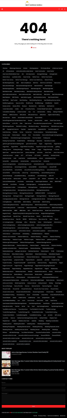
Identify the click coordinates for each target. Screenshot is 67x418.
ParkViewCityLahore (33, 251)
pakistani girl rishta (52, 239)
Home (33, 47)
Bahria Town (36, 77)
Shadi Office (44, 294)
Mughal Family (7, 213)
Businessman (32, 106)
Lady (15, 158)
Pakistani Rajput (34, 245)
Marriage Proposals (54, 196)
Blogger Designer (18, 412)
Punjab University (7, 263)
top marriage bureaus (43, 306)
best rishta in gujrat (26, 97)
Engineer (23, 129)
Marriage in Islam (18, 196)
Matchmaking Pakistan (41, 204)
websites (34, 321)
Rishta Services (50, 280)
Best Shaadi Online (53, 97)
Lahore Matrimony (7, 167)
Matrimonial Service (44, 207)
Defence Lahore (13, 114)
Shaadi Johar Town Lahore (41, 289)
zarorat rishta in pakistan (23, 344)
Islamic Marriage (30, 152)
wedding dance (7, 323)
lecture (44, 178)
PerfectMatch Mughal (54, 254)
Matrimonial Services (57, 207)
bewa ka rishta (20, 103)
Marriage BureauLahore (43, 190)
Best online (47, 94)
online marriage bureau (9, 225)
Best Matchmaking (19, 91)
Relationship (54, 268)
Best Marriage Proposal (22, 88)
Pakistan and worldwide (9, 236)
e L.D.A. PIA (15, 123)
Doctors (30, 120)
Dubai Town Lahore (55, 120)
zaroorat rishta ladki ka (56, 341)
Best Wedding (23, 100)
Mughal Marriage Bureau (47, 213)
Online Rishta (47, 228)
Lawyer (25, 178)
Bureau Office (16, 106)
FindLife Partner (21, 141)
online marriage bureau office (44, 225)
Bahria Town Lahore (8, 80)
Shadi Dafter (35, 294)
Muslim (38, 216)
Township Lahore (22, 309)
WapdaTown (6, 321)
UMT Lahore (58, 315)
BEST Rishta (15, 97)
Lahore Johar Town (36, 161)
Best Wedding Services (36, 100)
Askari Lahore (6, 77)
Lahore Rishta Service (52, 170)
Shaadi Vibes (50, 292)
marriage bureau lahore (9, 190)
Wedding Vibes (46, 329)
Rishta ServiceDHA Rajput (37, 280)
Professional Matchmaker (48, 257)
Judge (16, 155)
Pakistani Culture (40, 239)
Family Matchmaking (51, 132)
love (61, 178)
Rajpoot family (53, 263)
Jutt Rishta (46, 155)
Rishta (51, 271)
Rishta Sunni (60, 280)
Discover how (6, 117)
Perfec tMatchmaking (17, 254)
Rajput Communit (7, 265)
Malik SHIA (5, 184)
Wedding (41, 321)
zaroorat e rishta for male (9, 335)
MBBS (15, 210)
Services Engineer (47, 286)
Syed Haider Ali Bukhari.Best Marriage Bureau (15, 303)
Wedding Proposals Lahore (52, 326)
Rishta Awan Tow (7, 274)
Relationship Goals (21, 271)
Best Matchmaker (7, 91)
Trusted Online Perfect (8, 315)
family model (6, 135)
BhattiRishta (49, 103)
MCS (29, 210)
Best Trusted (14, 100)
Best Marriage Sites (48, 88)
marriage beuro (22, 187)
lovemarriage (29, 181)
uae (44, 315)
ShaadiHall (59, 292)
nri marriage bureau (8, 222)
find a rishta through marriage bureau (52, 135)
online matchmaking (23, 228)
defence (5, 114)
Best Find (35, 82)
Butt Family (42, 106)
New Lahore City (43, 219)
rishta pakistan (48, 274)
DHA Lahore (23, 114)
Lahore (41, 158)
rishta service (24, 280)
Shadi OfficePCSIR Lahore (57, 294)
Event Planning (6, 132)
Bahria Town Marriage (21, 80)
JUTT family (37, 155)
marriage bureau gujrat (46, 187)
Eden (21, 123)
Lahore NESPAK (32, 167)
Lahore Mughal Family (20, 167)
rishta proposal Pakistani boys (50, 277)
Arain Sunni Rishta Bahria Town (11, 74)
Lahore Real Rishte (7, 170)
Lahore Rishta (18, 170)
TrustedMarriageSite (21, 315)
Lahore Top (25, 172)
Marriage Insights (29, 196)
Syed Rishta (46, 303)
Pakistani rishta (45, 245)
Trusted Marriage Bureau (9, 312)
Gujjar (40, 143)
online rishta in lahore (24, 231)
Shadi (28, 294)
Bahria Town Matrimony (36, 80)
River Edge (58, 283)
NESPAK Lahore (32, 219)
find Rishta (5, 138)
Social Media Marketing (9, 300)
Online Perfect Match (36, 228)
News (51, 219)
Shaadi (56, 286)
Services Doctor (36, 286)
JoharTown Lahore (8, 155)
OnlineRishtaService (37, 233)
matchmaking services (9, 207)
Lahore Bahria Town (50, 158)
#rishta (25, 68)
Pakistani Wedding (55, 236)
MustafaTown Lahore (8, 219)
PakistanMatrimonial (47, 248)
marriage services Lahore (38, 199)
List (57, 178)
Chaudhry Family (30, 109)
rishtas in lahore (31, 283)
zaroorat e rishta (56, 332)
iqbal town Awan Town (17, 152)
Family (21, 132)
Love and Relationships (9, 181)
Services (27, 286)
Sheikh (14, 297)
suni (19, 300)
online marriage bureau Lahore (26, 225)
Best (17, 82)
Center (16, 109)
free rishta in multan (49, 141)
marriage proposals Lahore (10, 199)
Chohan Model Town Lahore (44, 109)
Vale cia (12, 318)
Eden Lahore (28, 123)
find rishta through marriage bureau (20, 138)
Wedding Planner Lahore (23, 326)
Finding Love (46, 138)
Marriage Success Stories (54, 199)
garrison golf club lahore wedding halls (13, 143)
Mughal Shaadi (7, 216)
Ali (3, 71)
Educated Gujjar (58, 123)
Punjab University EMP (19, 263)
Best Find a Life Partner (46, 82)
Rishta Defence (18, 274)
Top (28, 306)
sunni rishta (40, 300)
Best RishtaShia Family (40, 97)
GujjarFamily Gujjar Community (44, 146)
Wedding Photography (9, 326)
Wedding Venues (35, 329)
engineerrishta (42, 129)
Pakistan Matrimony (23, 236)
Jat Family (39, 152)
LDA (39, 178)
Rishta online (38, 274)
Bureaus (24, 106)
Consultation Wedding (9, 112)
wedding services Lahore (21, 329)
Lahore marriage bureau (9, 164)
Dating (49, 112)
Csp (29, 112)
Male (51, 181)
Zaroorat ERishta (45, 335)
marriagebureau (7, 202)
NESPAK (25, 219)
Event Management (53, 129)
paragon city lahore (20, 251)
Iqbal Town (6, 152)
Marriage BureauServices (26, 193)
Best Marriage (48, 85)
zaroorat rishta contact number (11, 338)
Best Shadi (5, 100)
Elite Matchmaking (34, 126)
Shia (38, 297)
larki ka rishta (17, 178)
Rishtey (51, 283)
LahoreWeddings (41, 175)
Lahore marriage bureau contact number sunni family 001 (30, 352)
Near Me (18, 219)
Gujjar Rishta (14, 146)
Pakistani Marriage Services (43, 242)
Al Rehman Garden (57, 68)
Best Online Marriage (57, 94)
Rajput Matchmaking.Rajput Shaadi (45, 265)
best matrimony (37, 94)
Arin (23, 74)
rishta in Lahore (29, 274)
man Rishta (13, 184)
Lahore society (16, 172)
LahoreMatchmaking (20, 175)
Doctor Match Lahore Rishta (25, 117)
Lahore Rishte (6, 172)
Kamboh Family (55, 155)
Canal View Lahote (8, 109)
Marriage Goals (7, 196)
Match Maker (17, 202)
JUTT (22, 155)
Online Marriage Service (9, 228)
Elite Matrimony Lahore (57, 126)
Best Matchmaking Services (34, 91)
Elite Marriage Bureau (8, 126)
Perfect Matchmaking (40, 254)
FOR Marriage (30, 141)
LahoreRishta (31, 175)
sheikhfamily (31, 297)
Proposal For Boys (7, 260)
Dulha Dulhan (6, 123)
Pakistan (47, 233)
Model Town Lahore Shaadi (52, 210)
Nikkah (56, 219)
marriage (21, 184)
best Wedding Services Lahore (52, 100)
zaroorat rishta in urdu (25, 341)
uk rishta (50, 315)
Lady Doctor (22, 158)
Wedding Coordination (52, 321)
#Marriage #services (15, 68)
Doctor (14, 117)
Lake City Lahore (7, 178)
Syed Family (53, 300)
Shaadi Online (54, 289)
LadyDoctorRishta (32, 158)
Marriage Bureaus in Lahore (10, 193)
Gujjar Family (48, 143)
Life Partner (51, 178)
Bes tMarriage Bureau (8, 82)
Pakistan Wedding (36, 236)
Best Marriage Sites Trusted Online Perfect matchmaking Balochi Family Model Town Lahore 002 (38, 362)
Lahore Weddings (7, 175)
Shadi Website (6, 297)
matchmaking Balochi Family (11, 204)
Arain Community (40, 71)
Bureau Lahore (6, 106)
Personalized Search (19, 257)
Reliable (30, 271)
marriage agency (31, 184)
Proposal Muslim (30, 260)
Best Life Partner (38, 85)
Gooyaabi (34, 412)
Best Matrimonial (48, 91)
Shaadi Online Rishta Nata (23, 292)
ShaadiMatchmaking (8, 294)
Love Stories (20, 181)
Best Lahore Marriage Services (24, 85)
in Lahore (56, 149)
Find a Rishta (36, 135)
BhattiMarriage (39, 103)
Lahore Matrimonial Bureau (53, 164)
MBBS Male (22, 210)
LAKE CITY (51, 175)
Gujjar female (57, 143)
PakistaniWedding (35, 248)
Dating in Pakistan (58, 112)
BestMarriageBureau (8, 103)
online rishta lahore (53, 231)
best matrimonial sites (25, 94)
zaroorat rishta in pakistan (10, 341)
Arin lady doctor (30, 74)
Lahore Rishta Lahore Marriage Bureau (34, 170)
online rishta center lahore (9, 231)
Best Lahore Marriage (8, 85)
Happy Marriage (47, 149)
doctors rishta (38, 120)
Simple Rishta (46, 297)
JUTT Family (29, 155)
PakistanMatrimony (8, 251)
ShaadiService (21, 294)
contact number (21, 112)
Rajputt (47, 268)
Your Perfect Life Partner (27, 332)
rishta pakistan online (8, 277)
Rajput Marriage (28, 265)
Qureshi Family (31, 263)
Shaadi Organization (38, 292)
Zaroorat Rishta (56, 335)
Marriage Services (24, 199)
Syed (46, 300)
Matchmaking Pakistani (56, 204)
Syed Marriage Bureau (35, 303)
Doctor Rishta (38, 117)
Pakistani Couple (17, 239)
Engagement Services (13, 129)
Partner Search (45, 251)
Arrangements (53, 74)
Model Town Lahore (38, 210)
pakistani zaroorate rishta (9, 248)
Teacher (17, 306)
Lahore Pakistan (43, 167)
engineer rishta (32, 129)
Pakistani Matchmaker (9, 245)
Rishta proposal (21, 277)
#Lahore (5, 68)
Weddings (55, 329)
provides (47, 260)
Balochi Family (49, 80)
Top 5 (33, 306)
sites (53, 297)
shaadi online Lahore (8, 292)
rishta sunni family (8, 283)
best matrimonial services (10, 94)
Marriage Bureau (32, 187)
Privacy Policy (42, 416)
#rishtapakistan (34, 68)
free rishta (39, 141)
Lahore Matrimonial (39, 164)
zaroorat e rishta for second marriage (28, 335)
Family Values (16, 135)
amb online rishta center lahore (24, 71)
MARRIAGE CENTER (40, 193)
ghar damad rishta (31, 143)
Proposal (60, 257)
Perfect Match (29, 254)
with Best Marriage (14, 332)
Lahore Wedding (34, 172)
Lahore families (25, 161)
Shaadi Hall (16, 289)
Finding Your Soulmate (9, 141)
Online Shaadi (16, 233)
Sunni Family (30, 300)
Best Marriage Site (36, 88)
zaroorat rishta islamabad (40, 341)
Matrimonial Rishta (32, 207)
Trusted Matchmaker (37, 312)
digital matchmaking (54, 114)
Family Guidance (38, 132)
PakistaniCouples (23, 248)
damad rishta (41, 112)
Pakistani (45, 236)
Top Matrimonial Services (9, 309)
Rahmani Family (42, 263)
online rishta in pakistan (39, 231)
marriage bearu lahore (44, 184)
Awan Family (26, 77)
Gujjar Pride (6, 146)
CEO (22, 109)
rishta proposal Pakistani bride (11, 280)
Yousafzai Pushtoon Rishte (43, 332)
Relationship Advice (8, 271)
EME (4, 129)
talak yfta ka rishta (8, 306)
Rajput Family (18, 265)
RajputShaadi (38, 268)
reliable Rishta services (41, 271)
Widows (5, 332)
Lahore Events (14, 161)
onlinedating (25, 233)
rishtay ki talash (42, 283)
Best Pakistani (6, 97)
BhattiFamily (29, 103)
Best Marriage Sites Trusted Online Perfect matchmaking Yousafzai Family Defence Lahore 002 (38, 371)
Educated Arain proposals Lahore (42, 123)
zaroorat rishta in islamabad (43, 338)
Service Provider (18, 286)
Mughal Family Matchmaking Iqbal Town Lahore (26, 213)
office (25, 222)
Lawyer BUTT (32, 178)
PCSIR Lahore (60, 251)
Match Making (27, 202)
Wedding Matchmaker (44, 323)
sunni (23, 300)
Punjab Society (55, 260)
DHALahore (43, 114)
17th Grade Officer (45, 68)
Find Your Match (37, 138)
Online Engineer (48, 222)
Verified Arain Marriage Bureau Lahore (27, 318)
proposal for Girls (18, 260)
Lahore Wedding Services (48, 172)
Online (39, 222)
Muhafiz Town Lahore (28, 216)
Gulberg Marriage (18, 149)
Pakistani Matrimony (22, 245)
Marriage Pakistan (41, 196)
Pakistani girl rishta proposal (10, 242)
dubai (46, 120)
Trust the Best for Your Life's (37, 309)
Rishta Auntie (58, 271)
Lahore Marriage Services (24, 164)
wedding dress (31, 323)
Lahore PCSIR (52, 167)
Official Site (33, 222)
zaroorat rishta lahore (8, 344)
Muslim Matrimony (48, 216)
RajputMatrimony (28, 268)
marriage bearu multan (9, 187)
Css (34, 112)
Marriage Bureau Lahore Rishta (26, 190)
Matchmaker (36, 202)
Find (29, 135)
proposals (39, 260)
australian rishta (16, 77)
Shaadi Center (6, 289)
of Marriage (19, 222)
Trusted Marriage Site (23, 312)
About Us (62, 416)
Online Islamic (58, 222)
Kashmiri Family (7, 158)
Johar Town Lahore (58, 152)
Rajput (61, 263)
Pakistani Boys (6, 239)
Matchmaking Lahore (27, 204)
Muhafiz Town (17, 216)
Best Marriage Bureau (8, 88)
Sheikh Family (22, 297)
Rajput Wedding (16, 268)
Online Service (6, 233)
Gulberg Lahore (7, 149)
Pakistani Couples (29, 239)
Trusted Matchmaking (51, 312)
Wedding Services (7, 329)
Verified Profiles (43, 318)
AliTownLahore (10, 71)
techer (23, 306)
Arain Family (50, 71)
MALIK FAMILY (58, 181)
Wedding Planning (37, 326)
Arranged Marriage (42, 74)
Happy (39, 149)
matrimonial (21, 207)
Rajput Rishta (6, 268)
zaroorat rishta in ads (27, 338)
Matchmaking (46, 202)
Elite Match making (21, 126)
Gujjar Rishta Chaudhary (27, 146)
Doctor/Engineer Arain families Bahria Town (14, 120)
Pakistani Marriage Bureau (27, 242)
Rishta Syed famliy (20, 283)
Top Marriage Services (57, 306)
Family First (28, 132)
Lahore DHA (6, 161)
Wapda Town (53, 318)
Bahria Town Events (47, 77)
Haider (33, 149)
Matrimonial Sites (7, 210)
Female (24, 135)
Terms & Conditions (53, 416)
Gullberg (27, 149)
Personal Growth (7, 257)
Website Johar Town (24, 321)
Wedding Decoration (19, 323)
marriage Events (51, 193)
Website (14, 321)
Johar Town (48, 152)
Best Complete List (26, 82)
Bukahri (56, 103)
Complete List (58, 109)
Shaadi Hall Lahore (26, 289)
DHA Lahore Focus (33, 114)
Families (15, 132)
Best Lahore (57, 82)
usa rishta (5, 318)
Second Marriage (7, 286)
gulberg (57, 146)
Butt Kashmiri (50, 106)
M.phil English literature (42, 181)
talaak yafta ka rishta (57, 303)
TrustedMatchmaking (35, 315)
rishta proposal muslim (33, 277)
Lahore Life (46, 161)
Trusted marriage (51, 309)
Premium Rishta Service (33, 257)
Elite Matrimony (45, 126)
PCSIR (52, 251)
